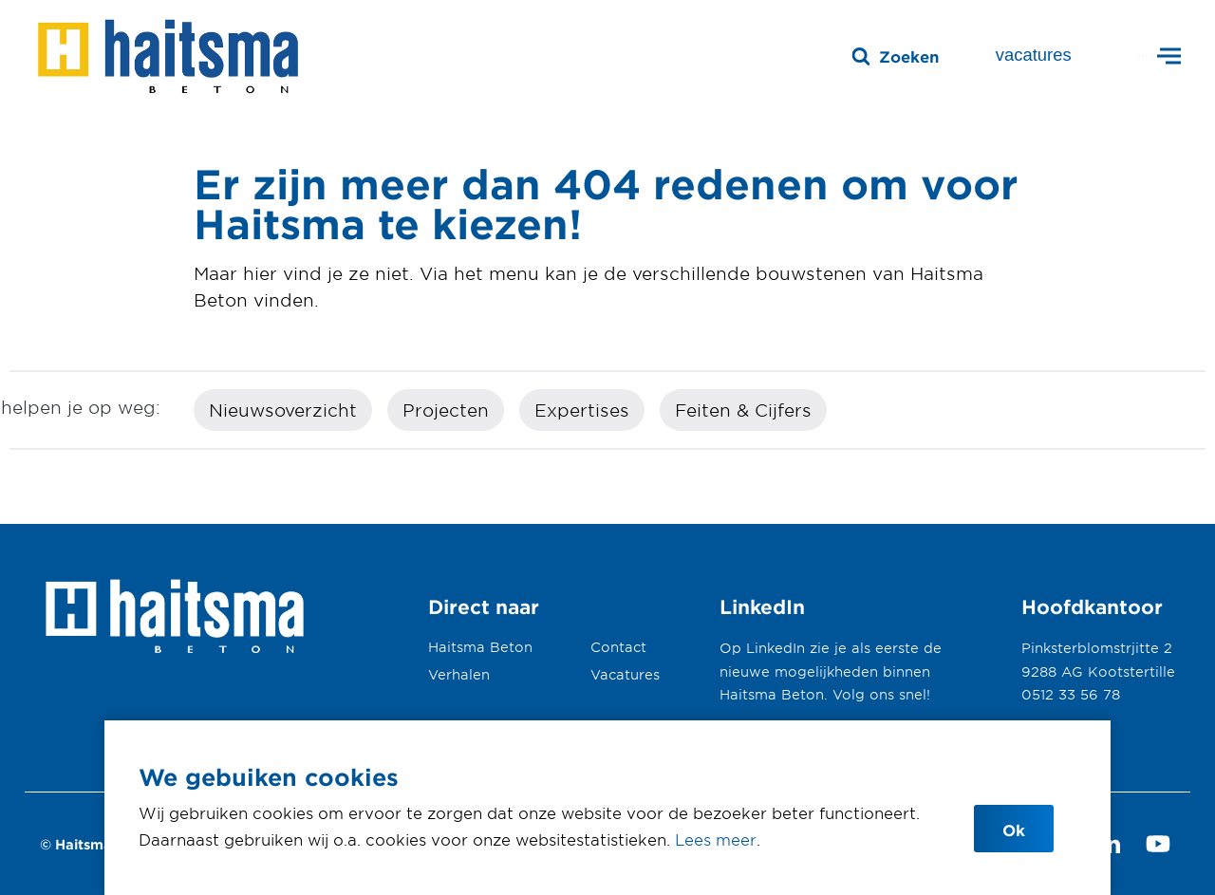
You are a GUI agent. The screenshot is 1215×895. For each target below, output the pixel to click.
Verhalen (459, 674)
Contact (618, 647)
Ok (1013, 829)
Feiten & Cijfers (743, 410)
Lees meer (716, 839)
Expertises (581, 410)
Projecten (445, 410)
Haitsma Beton (480, 647)
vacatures (1034, 55)
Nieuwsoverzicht (283, 410)
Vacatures (625, 674)
